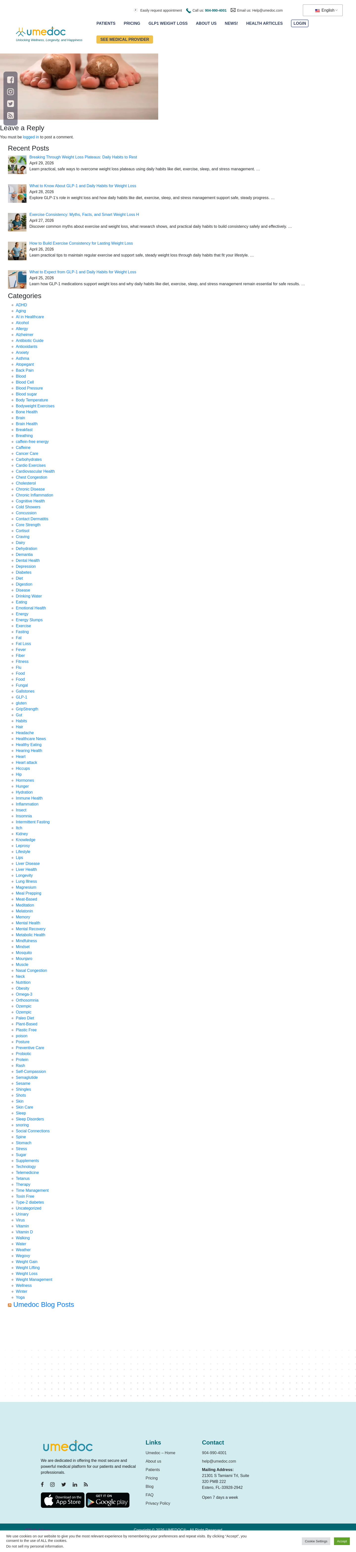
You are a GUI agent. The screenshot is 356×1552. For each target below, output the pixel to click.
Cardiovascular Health (35, 471)
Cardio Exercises (31, 465)
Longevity (24, 875)
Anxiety (22, 352)
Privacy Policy (158, 1503)
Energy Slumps (29, 620)
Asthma (22, 358)
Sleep (21, 1113)
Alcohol (22, 323)
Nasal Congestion (31, 970)
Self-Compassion (31, 1071)
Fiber (20, 655)
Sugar (21, 1155)
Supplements (27, 1161)
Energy (22, 614)
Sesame (23, 1083)
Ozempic (23, 1006)
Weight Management (34, 1279)
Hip (19, 774)
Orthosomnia (27, 1000)
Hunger (22, 786)
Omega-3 (24, 994)
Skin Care (24, 1107)
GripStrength (27, 709)
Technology (26, 1166)
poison (21, 1036)
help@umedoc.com (219, 1461)
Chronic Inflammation (34, 495)
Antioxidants (26, 346)
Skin (19, 1101)
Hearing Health (29, 751)
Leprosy (23, 846)
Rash (20, 1065)
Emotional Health (31, 608)
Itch (19, 828)
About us (153, 1461)
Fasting (22, 632)
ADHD (21, 305)
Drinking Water (29, 596)
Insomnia (24, 816)
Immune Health (29, 798)
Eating (21, 602)
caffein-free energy (32, 442)
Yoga (20, 1297)
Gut (19, 715)
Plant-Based (26, 1024)
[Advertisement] (156, 1357)
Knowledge (25, 840)
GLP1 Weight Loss (168, 23)
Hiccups (23, 768)
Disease (23, 590)
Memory (23, 917)
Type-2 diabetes (30, 1202)
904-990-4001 (215, 10)
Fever (21, 649)
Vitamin (22, 1226)
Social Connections (33, 1131)
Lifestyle (23, 852)
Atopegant (25, 364)
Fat (19, 638)
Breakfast (24, 430)
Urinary (22, 1214)
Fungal (22, 685)
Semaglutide (27, 1077)
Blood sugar (26, 394)
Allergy (22, 329)
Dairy (20, 543)
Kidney (22, 834)
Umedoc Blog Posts (43, 1304)
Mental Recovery (30, 929)
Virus (20, 1220)
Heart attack (26, 762)
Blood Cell (25, 382)
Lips (19, 857)
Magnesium (26, 887)
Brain (20, 418)
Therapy (23, 1184)
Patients (105, 23)
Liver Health (26, 869)
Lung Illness (26, 881)
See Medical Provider (124, 39)
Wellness (24, 1285)
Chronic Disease (30, 489)
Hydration (24, 792)
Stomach (23, 1143)
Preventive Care (30, 1048)
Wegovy (23, 1256)
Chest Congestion (31, 477)
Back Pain (25, 370)
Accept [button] (342, 1541)
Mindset (23, 947)
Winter (21, 1291)
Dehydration (26, 548)
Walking (23, 1238)
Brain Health (27, 424)
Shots (21, 1095)
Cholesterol (26, 483)
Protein (22, 1060)
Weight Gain (27, 1262)
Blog (150, 1486)
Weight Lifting (28, 1268)
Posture (22, 1042)
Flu (18, 667)
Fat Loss (23, 644)
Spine (21, 1137)
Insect (21, 810)
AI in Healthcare (30, 317)
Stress (21, 1149)
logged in (31, 137)
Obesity (22, 988)
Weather (23, 1250)
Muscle (22, 964)
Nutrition (23, 982)
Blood (21, 376)
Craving (22, 537)
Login (299, 23)
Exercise (23, 626)
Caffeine (23, 447)
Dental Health (28, 560)
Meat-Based (26, 899)
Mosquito (24, 953)
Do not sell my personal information (34, 1546)
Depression (26, 566)
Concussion (26, 513)
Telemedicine (27, 1172)
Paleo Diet (25, 1018)
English (324, 10)
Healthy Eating (29, 745)
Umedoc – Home (160, 1453)
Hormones (25, 780)
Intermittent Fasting (33, 822)
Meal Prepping (28, 893)
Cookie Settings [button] (316, 1541)
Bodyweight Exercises (35, 406)
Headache (25, 733)
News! (231, 23)
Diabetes (23, 572)
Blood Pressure (29, 388)
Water (21, 1244)
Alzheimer (24, 335)
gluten (21, 703)
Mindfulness (26, 941)
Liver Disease (28, 863)
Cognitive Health (30, 501)
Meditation (25, 905)
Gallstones (25, 691)
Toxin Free (25, 1196)
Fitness (22, 661)
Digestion (24, 584)
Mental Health (28, 923)
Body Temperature (32, 400)
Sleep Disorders (30, 1119)
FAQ (150, 1495)
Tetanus (23, 1178)
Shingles (23, 1089)
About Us (206, 23)
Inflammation (27, 804)
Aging (21, 311)
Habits (21, 721)
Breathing (24, 436)
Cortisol (22, 531)
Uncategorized (28, 1208)
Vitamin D (24, 1232)
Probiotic (23, 1054)
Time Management (32, 1190)
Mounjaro (24, 959)
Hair (19, 727)
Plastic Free (26, 1030)
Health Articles (264, 23)
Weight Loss (27, 1273)
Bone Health (27, 412)
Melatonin (24, 911)
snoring (22, 1125)
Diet (19, 578)
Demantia (24, 554)
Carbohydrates (29, 459)
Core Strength (28, 525)
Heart (20, 756)
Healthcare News (31, 739)
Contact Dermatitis (32, 519)
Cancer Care (27, 453)
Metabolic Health (30, 935)
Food (20, 673)
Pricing (132, 23)
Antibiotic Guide (30, 340)
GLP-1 (21, 697)
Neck (20, 976)
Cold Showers (28, 507)
